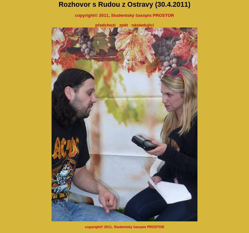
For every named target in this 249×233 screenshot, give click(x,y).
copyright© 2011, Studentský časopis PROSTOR (124, 15)
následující (142, 25)
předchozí (105, 25)
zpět (123, 25)
